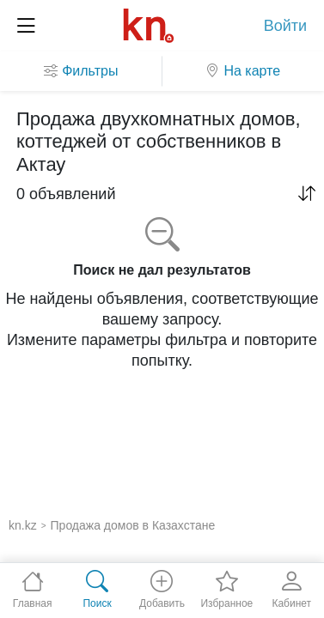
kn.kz (23, 525)
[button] (306, 194)
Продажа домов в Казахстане (133, 525)
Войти (285, 25)
